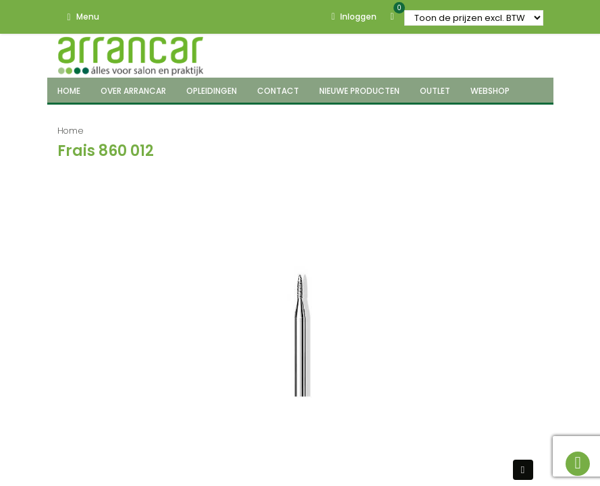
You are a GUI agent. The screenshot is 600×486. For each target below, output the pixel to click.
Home (70, 130)
